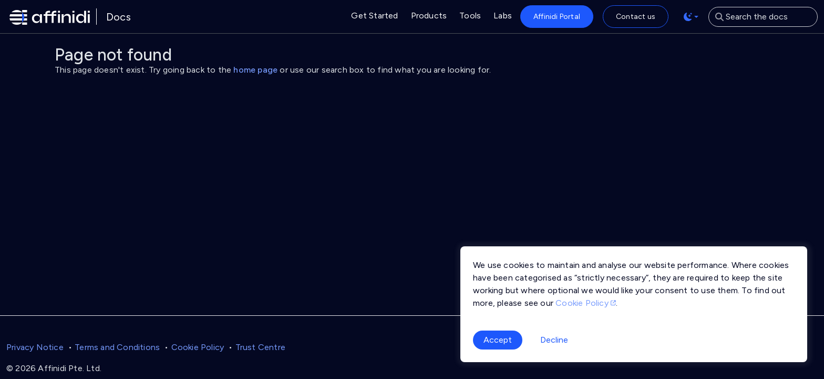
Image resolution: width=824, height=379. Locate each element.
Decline (554, 340)
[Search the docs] (763, 16)
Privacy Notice (35, 347)
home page (255, 70)
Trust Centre (260, 347)
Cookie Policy (197, 347)
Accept (497, 340)
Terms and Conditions (117, 347)
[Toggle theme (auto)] (691, 16)
